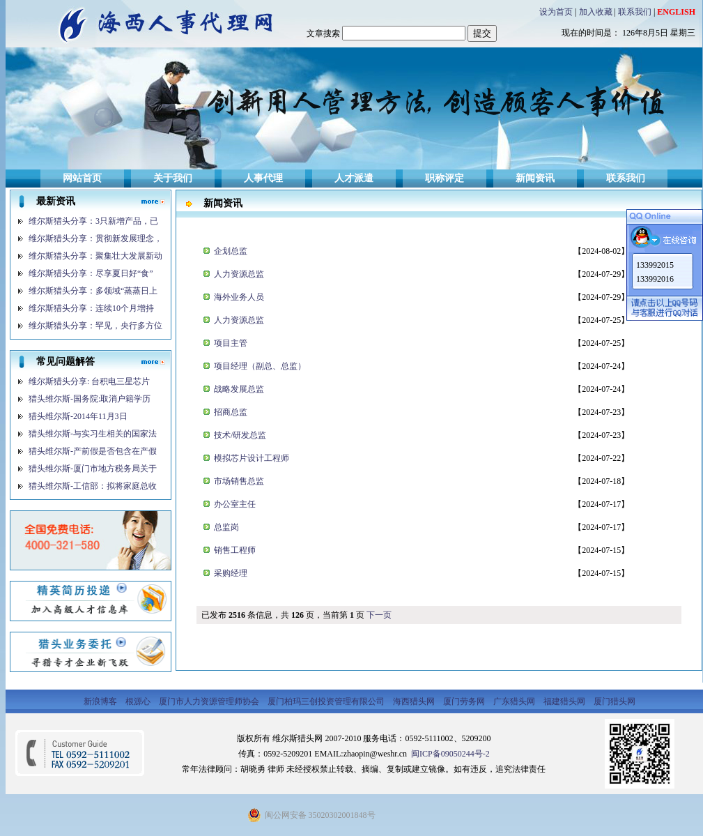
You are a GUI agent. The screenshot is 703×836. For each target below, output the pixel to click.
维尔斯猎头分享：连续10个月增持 (91, 308)
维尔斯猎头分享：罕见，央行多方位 (95, 325)
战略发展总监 (238, 389)
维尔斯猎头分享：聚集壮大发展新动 (95, 256)
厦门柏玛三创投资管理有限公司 (327, 701)
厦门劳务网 (465, 701)
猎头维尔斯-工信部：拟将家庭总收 (93, 486)
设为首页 (556, 12)
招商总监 (229, 412)
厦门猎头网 (614, 701)
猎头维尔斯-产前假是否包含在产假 (93, 451)
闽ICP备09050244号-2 (449, 754)
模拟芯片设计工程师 (250, 458)
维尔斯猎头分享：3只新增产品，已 (93, 221)
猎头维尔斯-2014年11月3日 (78, 416)
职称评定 (444, 178)
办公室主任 (234, 504)
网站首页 (82, 178)
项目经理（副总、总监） (259, 366)
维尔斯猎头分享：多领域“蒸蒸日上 (93, 291)
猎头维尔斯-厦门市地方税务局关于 (93, 468)
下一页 (379, 615)
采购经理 (229, 573)
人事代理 (263, 178)
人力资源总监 (238, 274)
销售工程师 (234, 550)
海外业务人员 (238, 297)
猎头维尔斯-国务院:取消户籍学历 (89, 399)
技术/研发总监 (239, 435)
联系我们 (634, 12)
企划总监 (229, 251)
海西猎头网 (415, 701)
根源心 (139, 701)
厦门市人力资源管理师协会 (210, 701)
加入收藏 (595, 12)
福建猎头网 (565, 701)
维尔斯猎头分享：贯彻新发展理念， (95, 238)
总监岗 (225, 527)
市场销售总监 (238, 481)
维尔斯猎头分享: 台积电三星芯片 (89, 381)
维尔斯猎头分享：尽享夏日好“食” (91, 273)
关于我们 (172, 178)
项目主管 (229, 343)
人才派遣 (353, 178)
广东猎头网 (515, 701)
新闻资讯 (535, 178)
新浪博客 (101, 701)
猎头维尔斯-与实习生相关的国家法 (93, 434)
